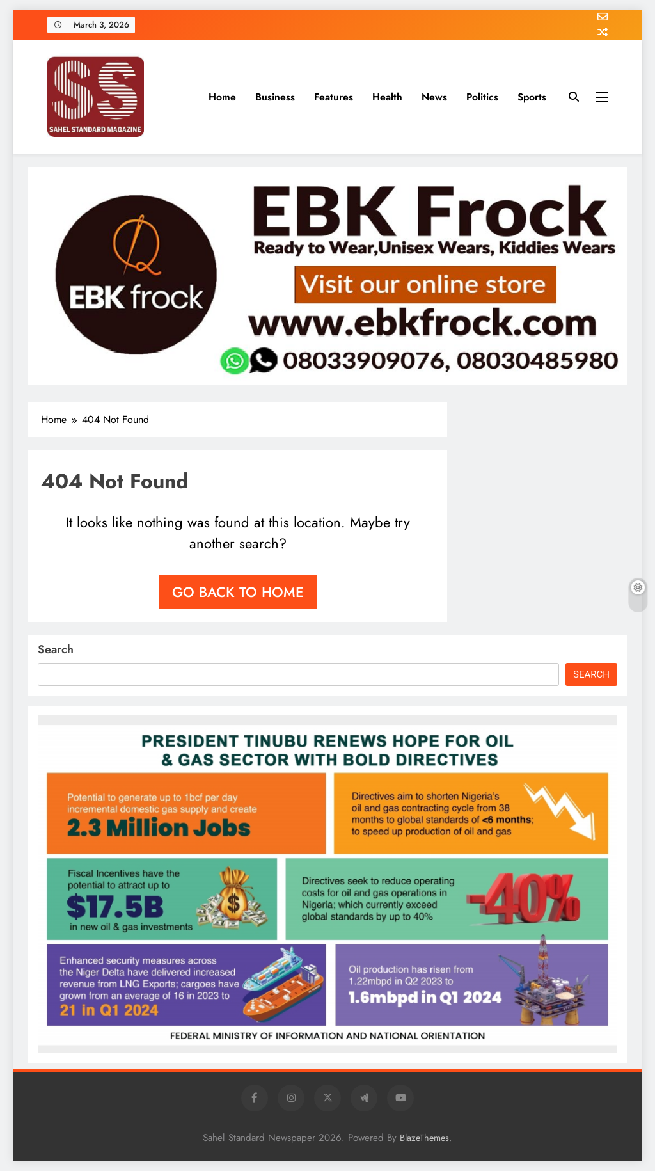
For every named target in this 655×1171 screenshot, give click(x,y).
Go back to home (238, 592)
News (434, 97)
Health (387, 97)
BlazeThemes (424, 1137)
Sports (531, 97)
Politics (482, 97)
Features (333, 97)
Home (222, 97)
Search (56, 649)
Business (275, 97)
